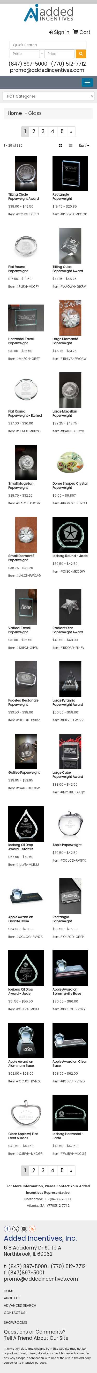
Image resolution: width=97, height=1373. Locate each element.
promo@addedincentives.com (47, 70)
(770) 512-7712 (68, 63)
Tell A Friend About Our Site (36, 1338)
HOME (9, 1290)
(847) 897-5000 (28, 63)
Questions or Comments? (34, 1331)
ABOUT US (12, 1298)
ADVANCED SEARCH (20, 1305)
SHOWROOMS (15, 1322)
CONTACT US (14, 1312)
